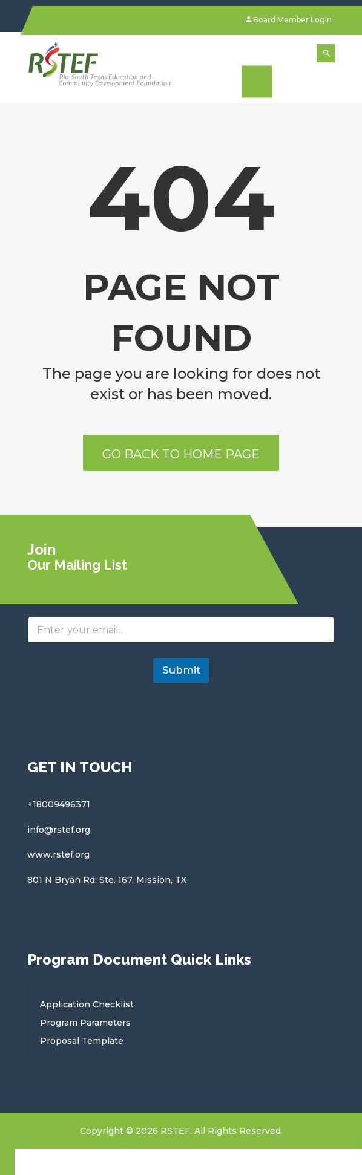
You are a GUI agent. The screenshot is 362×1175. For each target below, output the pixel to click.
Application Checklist (87, 1004)
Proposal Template (81, 1040)
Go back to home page (181, 454)
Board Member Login (289, 19)
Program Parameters (85, 1022)
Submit (181, 670)
